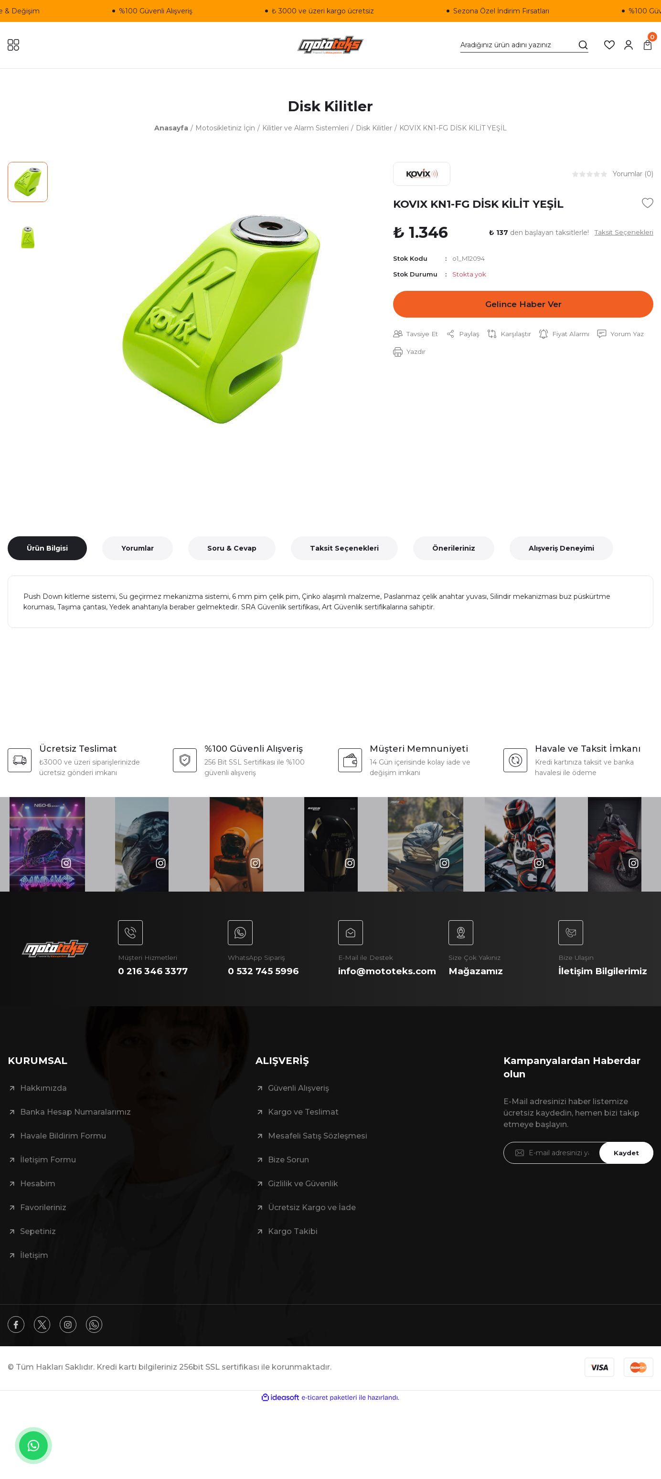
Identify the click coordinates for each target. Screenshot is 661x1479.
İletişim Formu (48, 1175)
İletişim (34, 1271)
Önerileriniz (453, 549)
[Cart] (647, 45)
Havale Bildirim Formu (63, 1151)
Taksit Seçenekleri (344, 549)
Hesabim (37, 1199)
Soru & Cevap (231, 549)
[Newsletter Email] (578, 1169)
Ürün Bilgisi (47, 549)
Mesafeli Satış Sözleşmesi (317, 1151)
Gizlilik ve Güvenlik (303, 1199)
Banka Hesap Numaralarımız (75, 1127)
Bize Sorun (288, 1175)
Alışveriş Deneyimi (561, 549)
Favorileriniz (43, 1223)
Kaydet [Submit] (625, 1168)
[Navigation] (13, 45)
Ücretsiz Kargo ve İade (312, 1223)
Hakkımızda (43, 1103)
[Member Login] (628, 45)
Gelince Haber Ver (523, 306)
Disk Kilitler (331, 106)
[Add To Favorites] (647, 204)
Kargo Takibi (293, 1247)
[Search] (524, 45)
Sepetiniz (38, 1247)
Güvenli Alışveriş (298, 1103)
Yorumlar (137, 549)
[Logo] (330, 45)
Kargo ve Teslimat (303, 1127)
